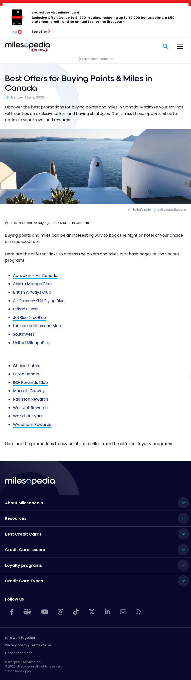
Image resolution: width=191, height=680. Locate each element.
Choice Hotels (26, 366)
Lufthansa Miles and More (38, 326)
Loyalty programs (23, 565)
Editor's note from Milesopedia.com (159, 209)
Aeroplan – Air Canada (35, 275)
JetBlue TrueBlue (29, 317)
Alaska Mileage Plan (32, 284)
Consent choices (18, 653)
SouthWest (23, 334)
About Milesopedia (24, 503)
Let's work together (20, 638)
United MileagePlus (31, 343)
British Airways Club (32, 292)
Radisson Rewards (30, 399)
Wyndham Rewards (32, 424)
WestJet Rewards (30, 408)
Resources (15, 518)
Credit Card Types (24, 581)
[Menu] (180, 46)
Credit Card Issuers (25, 550)
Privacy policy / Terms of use (28, 645)
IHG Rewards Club (30, 382)
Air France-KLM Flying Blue (39, 301)
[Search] (165, 46)
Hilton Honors (26, 374)
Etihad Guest (25, 309)
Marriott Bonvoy (29, 391)
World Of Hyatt (27, 416)
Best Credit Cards (23, 534)
